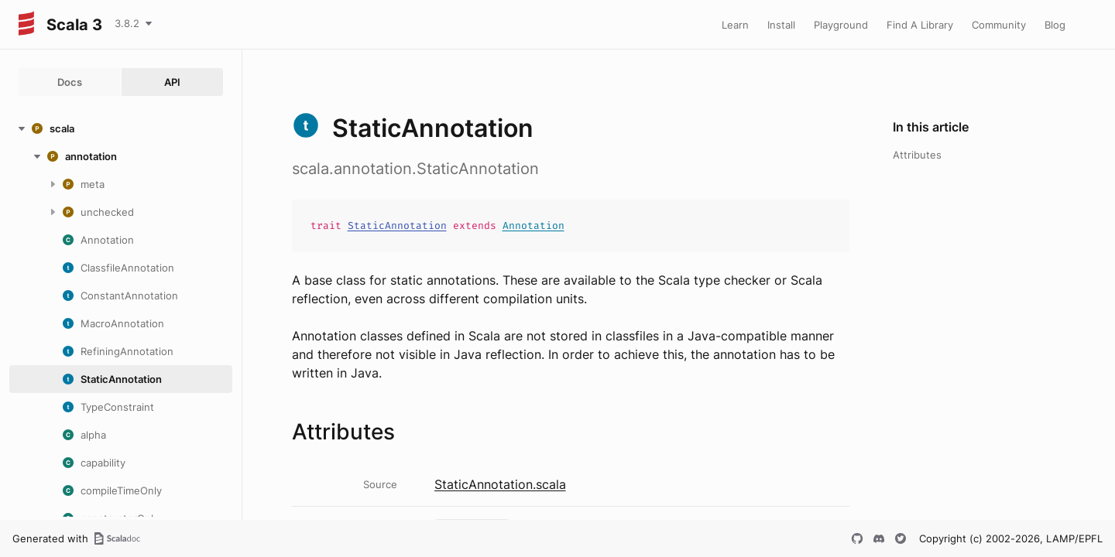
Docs (69, 82)
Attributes (917, 155)
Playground (841, 25)
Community (999, 25)
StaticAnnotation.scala (500, 484)
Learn (735, 25)
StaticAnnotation (397, 225)
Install (781, 25)
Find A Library (920, 25)
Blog (1055, 25)
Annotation (533, 225)
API (172, 82)
